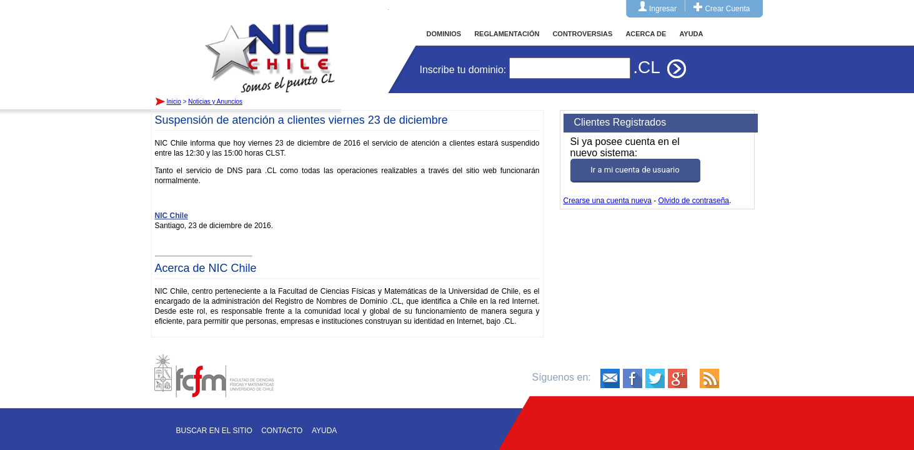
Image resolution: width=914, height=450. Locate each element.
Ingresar (663, 8)
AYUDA (691, 34)
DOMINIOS (444, 34)
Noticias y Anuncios (215, 101)
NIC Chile (171, 215)
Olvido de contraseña (693, 200)
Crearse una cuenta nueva (608, 200)
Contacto (281, 430)
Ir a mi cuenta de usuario (634, 169)
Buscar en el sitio (214, 430)
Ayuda (324, 430)
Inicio (270, 46)
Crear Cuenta (727, 8)
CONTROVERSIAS (582, 34)
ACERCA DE (645, 34)
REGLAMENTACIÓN (506, 34)
